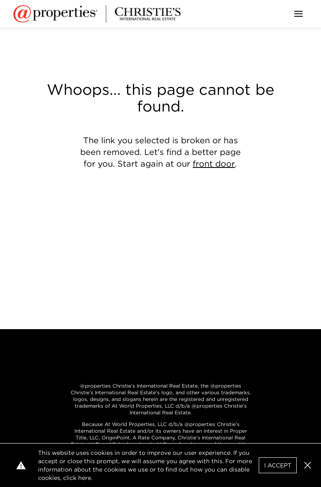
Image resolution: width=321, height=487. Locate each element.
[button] (307, 465)
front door (214, 164)
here (84, 477)
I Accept (277, 465)
